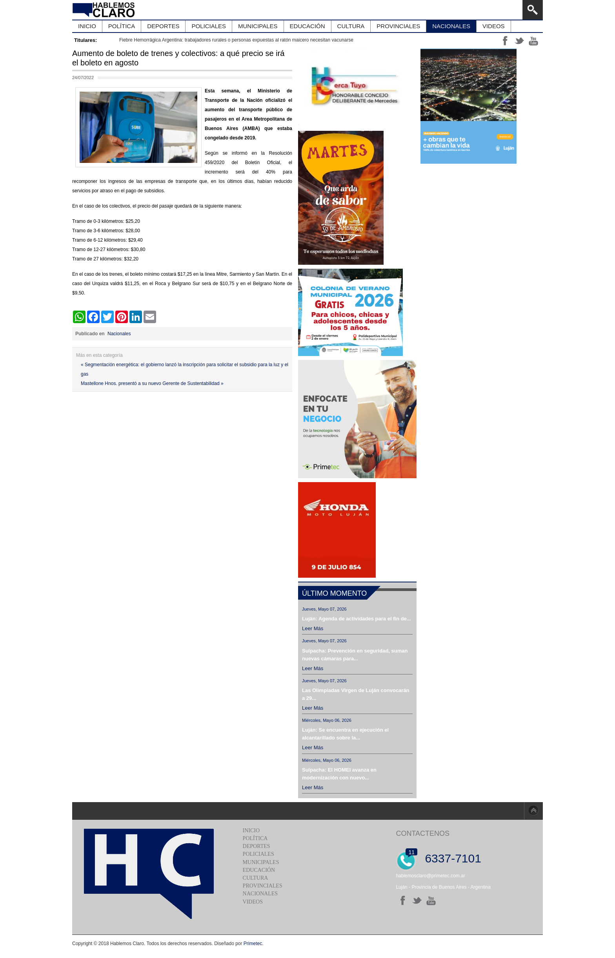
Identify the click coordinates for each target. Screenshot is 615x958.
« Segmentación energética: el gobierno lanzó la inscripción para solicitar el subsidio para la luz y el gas (184, 369)
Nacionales (119, 333)
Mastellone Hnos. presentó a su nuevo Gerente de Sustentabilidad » (152, 383)
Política (255, 838)
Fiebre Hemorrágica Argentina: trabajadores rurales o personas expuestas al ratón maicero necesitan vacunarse (236, 40)
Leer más (312, 628)
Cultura (255, 878)
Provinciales (262, 886)
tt (519, 40)
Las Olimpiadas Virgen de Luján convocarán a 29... (355, 694)
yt (533, 40)
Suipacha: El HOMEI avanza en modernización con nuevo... (339, 774)
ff (505, 40)
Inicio (251, 830)
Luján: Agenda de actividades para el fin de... (356, 619)
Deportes (256, 846)
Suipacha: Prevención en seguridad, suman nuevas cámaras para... (355, 655)
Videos (253, 902)
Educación (259, 870)
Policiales (258, 854)
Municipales (261, 862)
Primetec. (254, 943)
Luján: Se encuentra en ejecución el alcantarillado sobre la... (345, 734)
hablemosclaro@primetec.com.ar (430, 875)
